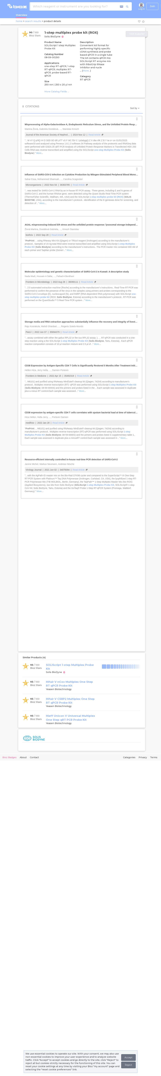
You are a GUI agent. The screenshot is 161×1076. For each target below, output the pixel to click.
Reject (128, 1065)
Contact (34, 757)
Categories (129, 757)
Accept (128, 1057)
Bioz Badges (9, 757)
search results (33, 21)
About (23, 757)
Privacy (143, 757)
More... (86, 70)
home (19, 21)
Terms (153, 757)
